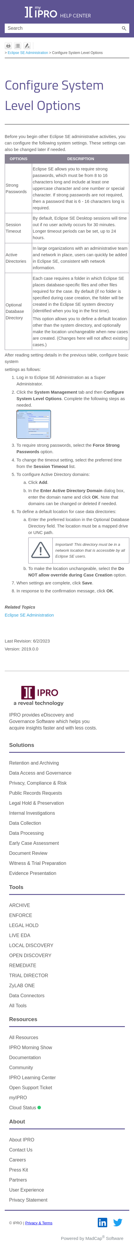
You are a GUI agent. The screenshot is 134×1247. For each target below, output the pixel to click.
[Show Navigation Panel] (8, 12)
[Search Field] (67, 28)
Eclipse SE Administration (28, 53)
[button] (124, 28)
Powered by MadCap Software (92, 1238)
